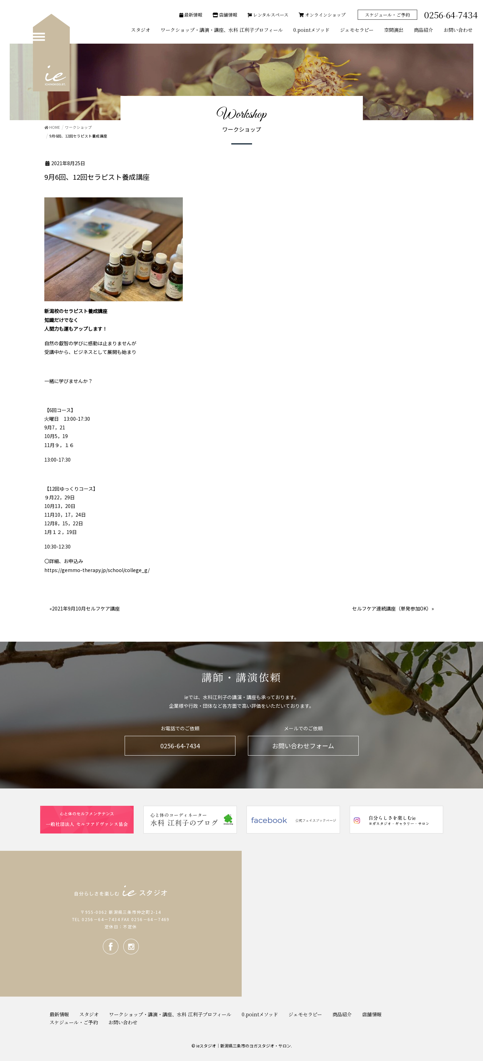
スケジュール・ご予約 (387, 14)
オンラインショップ (322, 14)
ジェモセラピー (305, 1014)
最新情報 (190, 14)
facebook (110, 946)
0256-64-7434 (180, 745)
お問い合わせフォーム (303, 745)
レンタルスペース (268, 14)
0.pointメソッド (260, 1014)
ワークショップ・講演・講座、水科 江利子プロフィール (170, 1014)
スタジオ (89, 1014)
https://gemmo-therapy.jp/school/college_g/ (97, 570)
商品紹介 (342, 1014)
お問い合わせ (122, 1022)
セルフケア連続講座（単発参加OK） (391, 608)
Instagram (131, 946)
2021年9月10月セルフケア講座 (86, 608)
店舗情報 (225, 14)
